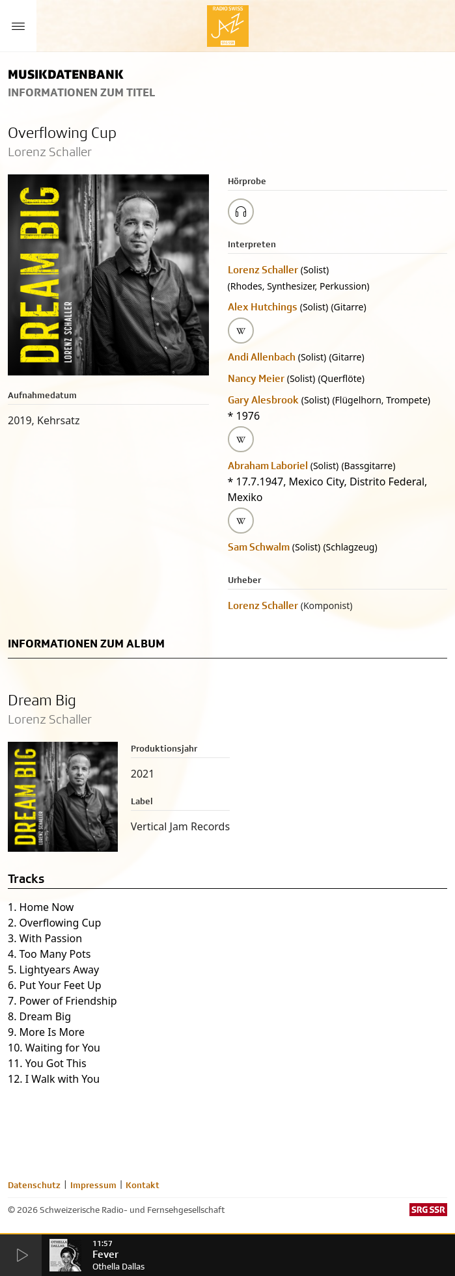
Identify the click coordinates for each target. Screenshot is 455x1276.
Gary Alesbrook (263, 400)
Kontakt (142, 1184)
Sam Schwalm (259, 547)
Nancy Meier (256, 378)
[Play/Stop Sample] (241, 211)
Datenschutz (34, 1184)
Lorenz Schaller (263, 270)
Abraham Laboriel (268, 465)
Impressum (93, 1184)
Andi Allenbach (262, 357)
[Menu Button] (18, 26)
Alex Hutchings (262, 307)
